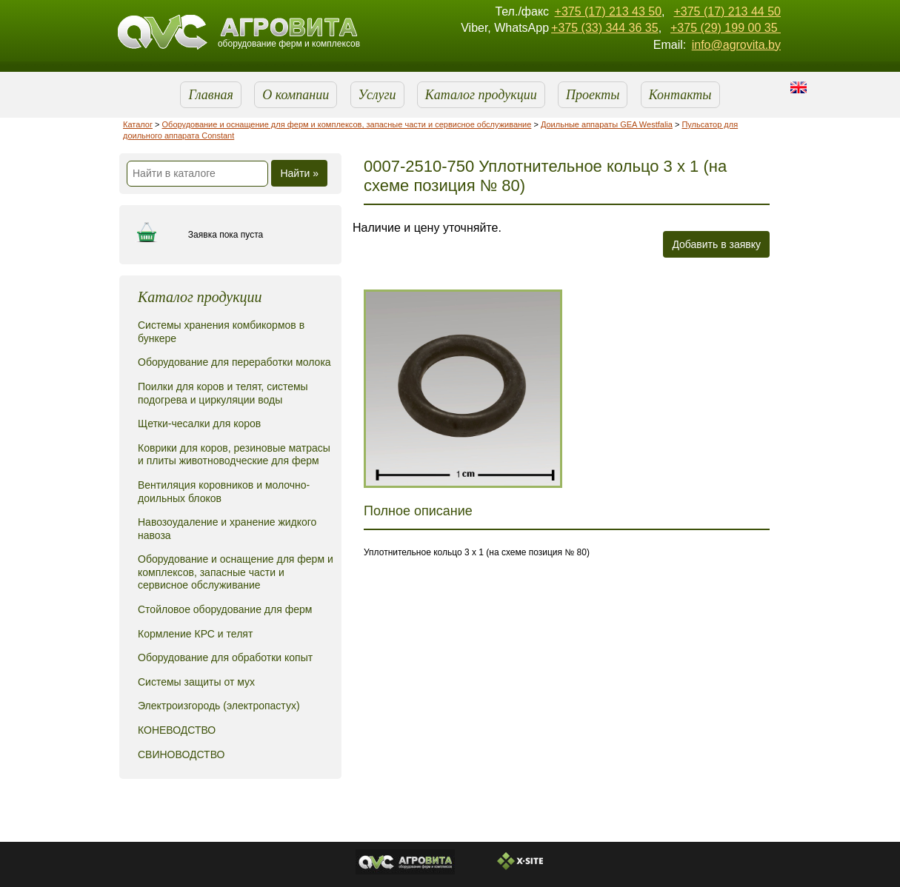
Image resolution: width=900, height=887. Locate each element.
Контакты (680, 94)
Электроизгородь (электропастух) (219, 706)
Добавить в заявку (716, 244)
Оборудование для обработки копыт (225, 657)
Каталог (138, 124)
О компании (295, 94)
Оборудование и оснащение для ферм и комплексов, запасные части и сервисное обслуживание (347, 124)
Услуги (377, 94)
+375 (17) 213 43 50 (608, 11)
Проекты (592, 94)
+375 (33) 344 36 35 (605, 27)
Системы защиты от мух (196, 682)
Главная (210, 94)
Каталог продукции (481, 94)
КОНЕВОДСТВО (177, 730)
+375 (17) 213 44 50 (727, 11)
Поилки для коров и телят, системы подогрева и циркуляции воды (223, 393)
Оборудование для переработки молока (234, 362)
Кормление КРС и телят (195, 634)
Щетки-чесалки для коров (199, 423)
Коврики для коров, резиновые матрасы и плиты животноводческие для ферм (234, 454)
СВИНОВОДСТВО (181, 754)
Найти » (299, 173)
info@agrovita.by (736, 45)
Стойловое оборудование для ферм (225, 609)
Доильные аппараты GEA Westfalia (607, 124)
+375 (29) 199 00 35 (725, 27)
